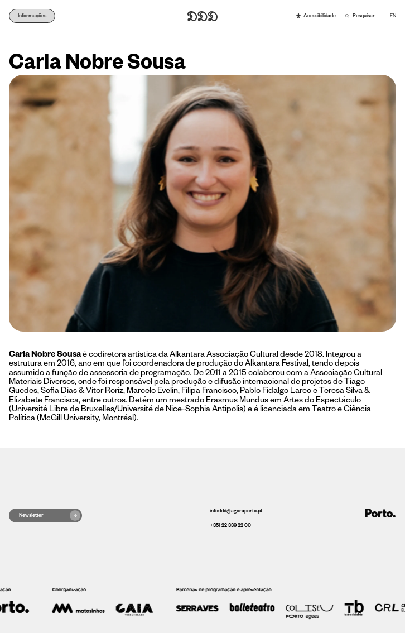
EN (393, 16)
